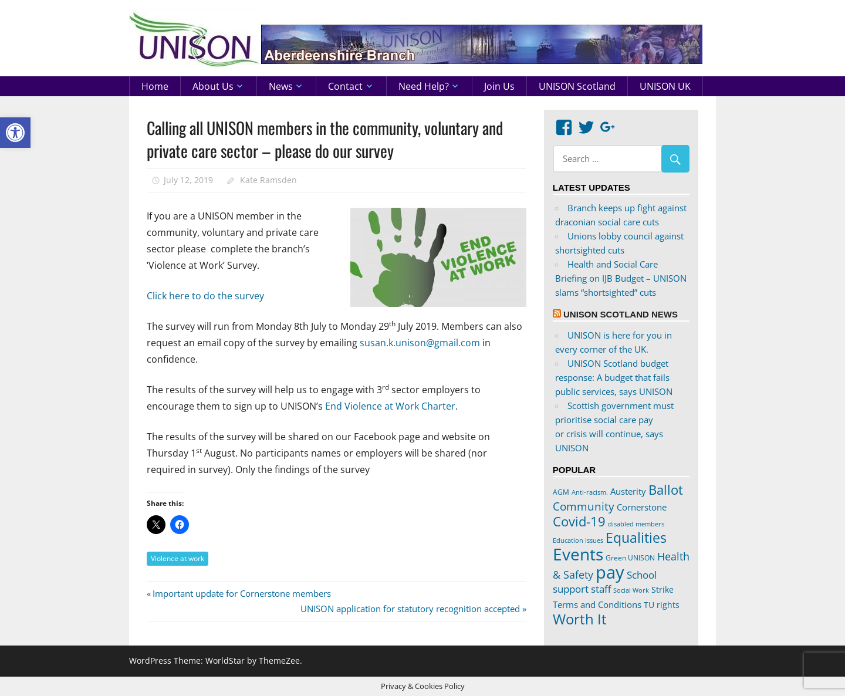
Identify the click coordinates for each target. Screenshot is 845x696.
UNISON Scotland (577, 86)
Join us (499, 86)
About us (213, 86)
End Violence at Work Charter (390, 406)
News (281, 86)
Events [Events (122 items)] (578, 554)
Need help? (423, 86)
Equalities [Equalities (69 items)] (636, 538)
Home (154, 86)
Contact (345, 86)
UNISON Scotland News (620, 314)
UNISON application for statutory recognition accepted (410, 608)
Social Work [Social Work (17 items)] (631, 590)
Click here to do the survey (205, 295)
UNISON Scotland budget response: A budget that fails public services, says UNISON (613, 377)
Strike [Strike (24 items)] (662, 589)
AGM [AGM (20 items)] (561, 491)
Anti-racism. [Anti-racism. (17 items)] (590, 492)
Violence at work (177, 558)
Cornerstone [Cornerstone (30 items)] (642, 507)
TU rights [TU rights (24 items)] (662, 605)
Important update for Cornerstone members (241, 593)
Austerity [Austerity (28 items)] (628, 491)
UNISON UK (665, 86)
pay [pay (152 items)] (610, 572)
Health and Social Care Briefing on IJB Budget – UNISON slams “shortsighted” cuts (621, 278)
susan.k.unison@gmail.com (420, 342)
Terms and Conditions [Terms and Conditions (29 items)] (597, 604)
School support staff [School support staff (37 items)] (605, 582)
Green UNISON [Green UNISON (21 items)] (630, 558)
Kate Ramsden (268, 179)
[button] (15, 132)
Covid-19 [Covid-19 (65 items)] (579, 521)
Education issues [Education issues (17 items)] (578, 540)
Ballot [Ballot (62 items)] (665, 489)
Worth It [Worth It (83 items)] (580, 619)
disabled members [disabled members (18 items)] (636, 523)
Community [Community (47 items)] (583, 506)
